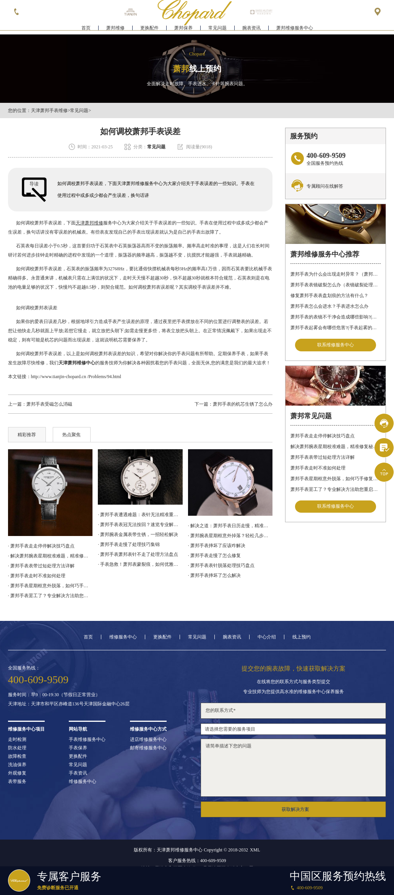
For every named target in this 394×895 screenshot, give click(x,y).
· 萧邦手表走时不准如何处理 (36, 575)
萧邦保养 (183, 29)
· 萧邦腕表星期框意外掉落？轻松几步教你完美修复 (230, 535)
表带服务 (17, 781)
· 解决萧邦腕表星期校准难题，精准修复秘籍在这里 (50, 556)
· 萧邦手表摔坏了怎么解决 (214, 575)
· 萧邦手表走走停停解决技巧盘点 (41, 546)
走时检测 (17, 739)
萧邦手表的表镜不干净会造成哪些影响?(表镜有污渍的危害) (335, 317)
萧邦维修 (115, 29)
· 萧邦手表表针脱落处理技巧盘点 (221, 565)
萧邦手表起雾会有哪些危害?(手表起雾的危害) (335, 327)
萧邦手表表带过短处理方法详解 (322, 457)
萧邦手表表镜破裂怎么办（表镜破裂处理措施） (335, 285)
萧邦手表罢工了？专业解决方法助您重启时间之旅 (335, 489)
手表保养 (78, 748)
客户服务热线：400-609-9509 (197, 860)
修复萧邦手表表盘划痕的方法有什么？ (329, 295)
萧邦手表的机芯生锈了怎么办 (242, 404)
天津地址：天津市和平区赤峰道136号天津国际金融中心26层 (69, 704)
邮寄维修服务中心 (148, 748)
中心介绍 (267, 637)
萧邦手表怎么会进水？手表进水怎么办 (329, 306)
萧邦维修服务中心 (294, 29)
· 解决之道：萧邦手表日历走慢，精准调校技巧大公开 (230, 525)
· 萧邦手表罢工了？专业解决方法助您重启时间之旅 (50, 595)
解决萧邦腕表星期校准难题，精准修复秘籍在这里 (335, 446)
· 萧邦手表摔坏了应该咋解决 (216, 545)
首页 (86, 29)
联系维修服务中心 (335, 345)
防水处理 (17, 748)
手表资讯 (78, 773)
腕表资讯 (251, 29)
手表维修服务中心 (87, 739)
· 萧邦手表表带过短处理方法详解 (41, 566)
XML (255, 850)
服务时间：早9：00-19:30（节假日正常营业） (54, 694)
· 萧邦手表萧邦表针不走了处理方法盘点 (138, 554)
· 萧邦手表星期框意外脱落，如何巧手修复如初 (50, 585)
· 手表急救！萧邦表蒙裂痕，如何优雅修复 (140, 564)
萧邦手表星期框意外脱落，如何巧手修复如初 (335, 478)
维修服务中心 (123, 637)
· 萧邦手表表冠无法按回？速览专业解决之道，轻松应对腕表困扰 (140, 524)
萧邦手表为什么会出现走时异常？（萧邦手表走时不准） (335, 274)
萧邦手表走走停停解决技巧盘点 (322, 436)
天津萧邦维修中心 (76, 362)
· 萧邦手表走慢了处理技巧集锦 (129, 544)
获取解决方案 (295, 809)
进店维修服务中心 (148, 739)
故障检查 (17, 756)
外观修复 (17, 773)
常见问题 (217, 29)
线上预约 (301, 637)
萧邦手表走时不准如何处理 (317, 468)
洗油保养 (17, 764)
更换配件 (149, 29)
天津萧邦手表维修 (49, 110)
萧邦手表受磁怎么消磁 (49, 404)
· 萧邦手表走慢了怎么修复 (214, 555)
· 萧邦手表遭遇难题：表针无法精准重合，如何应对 (140, 514)
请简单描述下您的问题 (293, 768)
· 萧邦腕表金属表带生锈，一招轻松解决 (138, 534)
